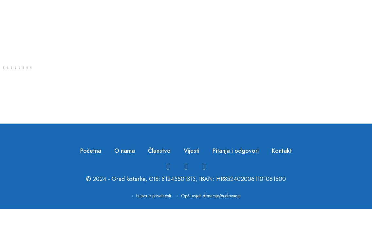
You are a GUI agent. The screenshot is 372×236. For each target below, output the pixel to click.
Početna (90, 151)
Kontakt (282, 151)
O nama (124, 151)
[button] (3, 67)
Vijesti (191, 151)
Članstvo (159, 151)
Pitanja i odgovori (236, 151)
